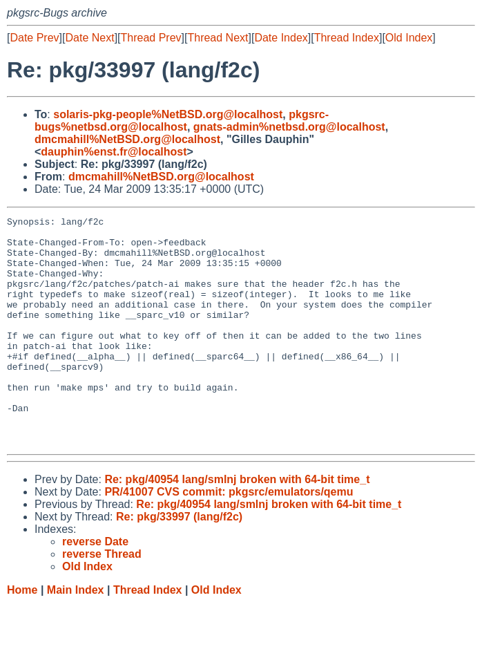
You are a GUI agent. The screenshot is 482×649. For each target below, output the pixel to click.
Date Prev (34, 38)
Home (22, 635)
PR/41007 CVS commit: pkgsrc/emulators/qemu (228, 537)
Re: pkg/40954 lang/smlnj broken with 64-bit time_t (236, 525)
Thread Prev (151, 38)
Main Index (75, 635)
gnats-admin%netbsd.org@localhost (289, 127)
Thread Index (346, 38)
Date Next (89, 38)
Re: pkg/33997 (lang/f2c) (179, 562)
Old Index (408, 38)
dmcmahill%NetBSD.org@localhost (127, 139)
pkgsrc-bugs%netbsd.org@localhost (182, 121)
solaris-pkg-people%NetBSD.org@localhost (167, 114)
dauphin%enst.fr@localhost (113, 152)
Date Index (280, 38)
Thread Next (217, 38)
